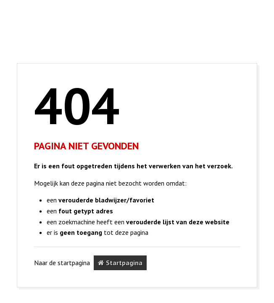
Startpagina (120, 262)
